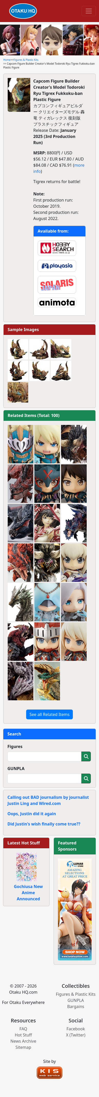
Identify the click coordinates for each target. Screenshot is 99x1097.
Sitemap (23, 1047)
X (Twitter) (75, 1035)
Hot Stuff (23, 1035)
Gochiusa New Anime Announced (28, 893)
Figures (15, 746)
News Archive (23, 1041)
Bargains (75, 1006)
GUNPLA (16, 768)
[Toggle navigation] (89, 11)
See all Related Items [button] (49, 714)
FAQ (23, 1029)
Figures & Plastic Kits (26, 60)
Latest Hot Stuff (23, 843)
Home (7, 60)
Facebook (75, 1029)
